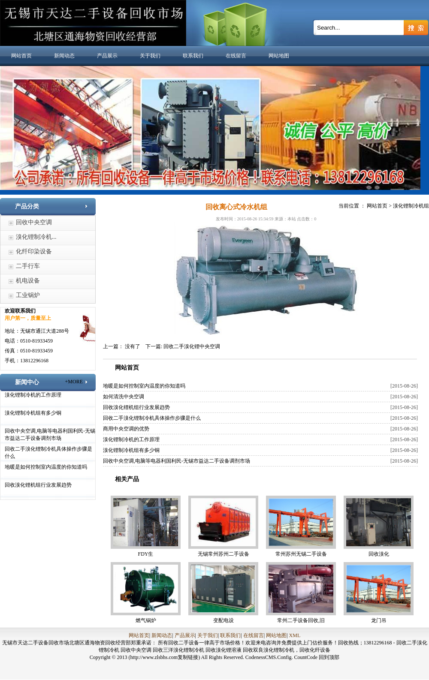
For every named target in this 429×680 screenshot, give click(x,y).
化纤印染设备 (34, 251)
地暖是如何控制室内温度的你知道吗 (46, 467)
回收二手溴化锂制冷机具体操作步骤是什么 (152, 418)
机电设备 (28, 280)
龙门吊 (379, 620)
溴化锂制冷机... (36, 237)
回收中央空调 (34, 222)
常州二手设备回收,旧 (301, 620)
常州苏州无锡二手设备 (301, 554)
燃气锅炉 (146, 620)
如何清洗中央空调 (123, 397)
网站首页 (21, 56)
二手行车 (28, 266)
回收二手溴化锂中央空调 (191, 346)
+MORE (74, 382)
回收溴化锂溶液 (224, 650)
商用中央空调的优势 (126, 429)
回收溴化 (379, 554)
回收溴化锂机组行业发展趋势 (38, 485)
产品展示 (107, 56)
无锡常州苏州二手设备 (223, 554)
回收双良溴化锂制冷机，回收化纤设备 (286, 650)
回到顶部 (329, 657)
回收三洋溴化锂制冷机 (179, 650)
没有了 (132, 346)
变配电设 (223, 620)
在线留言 (236, 56)
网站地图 (279, 56)
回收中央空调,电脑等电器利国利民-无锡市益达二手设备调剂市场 (176, 461)
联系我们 (193, 56)
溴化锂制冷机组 (411, 206)
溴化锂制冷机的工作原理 (33, 395)
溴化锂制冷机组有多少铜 (33, 413)
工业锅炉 (28, 295)
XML (295, 635)
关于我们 (150, 56)
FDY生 (145, 554)
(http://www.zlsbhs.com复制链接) (164, 657)
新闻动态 (64, 56)
